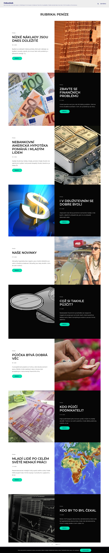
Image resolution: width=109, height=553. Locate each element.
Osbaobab (8, 3)
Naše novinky (24, 253)
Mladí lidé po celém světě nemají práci (30, 460)
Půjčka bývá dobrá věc (29, 356)
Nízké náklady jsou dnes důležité (30, 38)
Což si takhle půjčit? (72, 302)
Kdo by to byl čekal (78, 510)
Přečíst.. (18, 59)
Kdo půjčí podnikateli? (72, 408)
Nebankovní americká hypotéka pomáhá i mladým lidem (30, 147)
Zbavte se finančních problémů (70, 92)
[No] (107, 550)
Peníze (13, 32)
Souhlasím (86, 550)
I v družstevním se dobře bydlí (77, 202)
